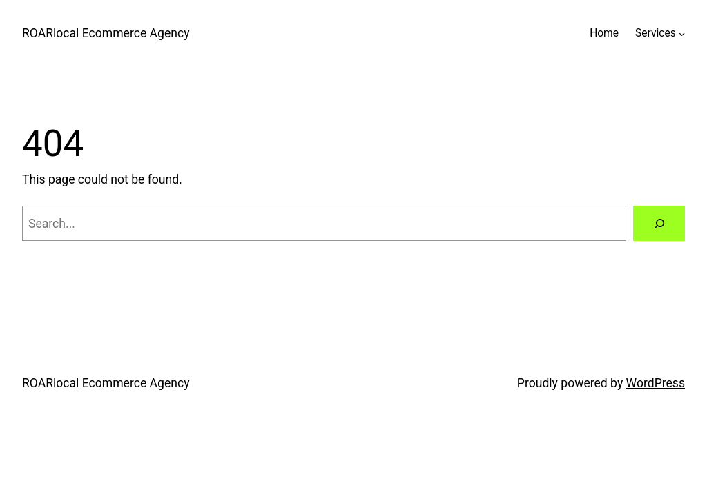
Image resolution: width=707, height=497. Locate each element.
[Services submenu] (682, 33)
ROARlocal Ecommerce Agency (106, 33)
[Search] (659, 223)
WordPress (655, 383)
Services (655, 33)
